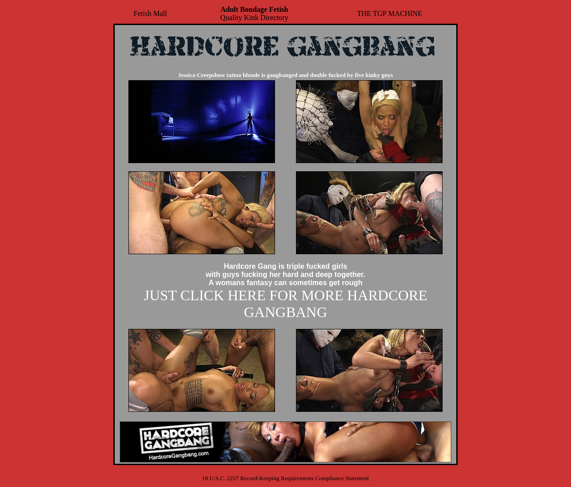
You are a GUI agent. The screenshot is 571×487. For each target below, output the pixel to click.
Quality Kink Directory (254, 13)
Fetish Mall (150, 13)
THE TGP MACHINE (389, 13)
